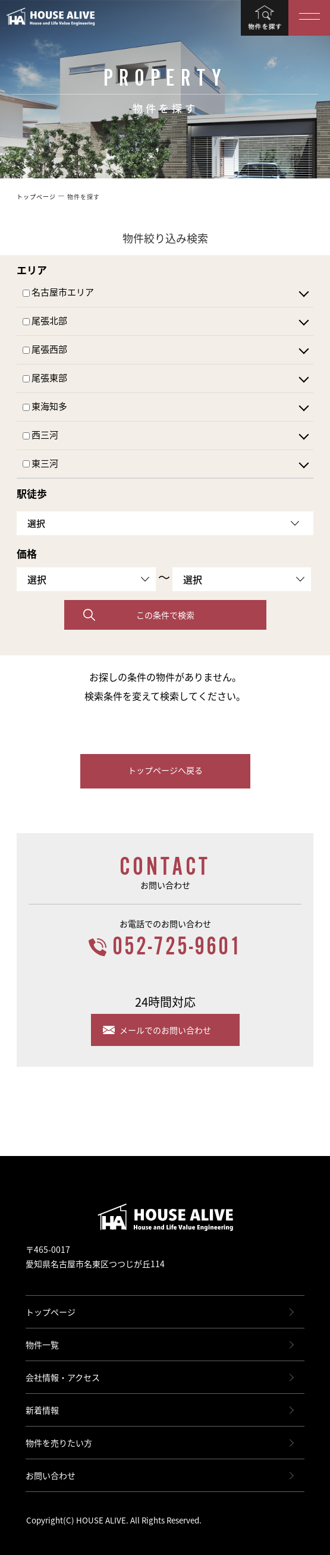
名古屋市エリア (58, 292)
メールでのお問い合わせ (165, 1030)
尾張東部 (45, 378)
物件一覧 (42, 1344)
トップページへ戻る (165, 770)
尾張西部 (45, 349)
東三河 (40, 463)
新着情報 (42, 1410)
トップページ (51, 1312)
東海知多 (45, 406)
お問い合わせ (51, 1475)
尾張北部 (45, 321)
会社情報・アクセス (63, 1377)
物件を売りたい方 (59, 1443)
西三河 (40, 435)
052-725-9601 (177, 947)
